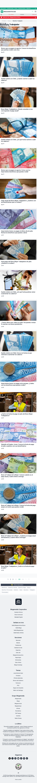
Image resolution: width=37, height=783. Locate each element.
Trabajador (32, 590)
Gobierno (16, 590)
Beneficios (4, 587)
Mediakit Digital (19, 617)
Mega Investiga (18, 665)
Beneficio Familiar (12, 587)
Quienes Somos (18, 612)
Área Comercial (19, 614)
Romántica (18, 711)
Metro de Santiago (18, 690)
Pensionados (5, 592)
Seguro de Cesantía (18, 688)
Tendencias (18, 645)
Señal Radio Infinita (18, 632)
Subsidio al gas (10, 8)
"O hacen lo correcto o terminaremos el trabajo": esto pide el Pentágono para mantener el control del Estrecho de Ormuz (18, 740)
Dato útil (18, 652)
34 (23, 579)
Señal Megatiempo (18, 630)
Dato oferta (18, 662)
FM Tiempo (18, 713)
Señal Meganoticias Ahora (18, 625)
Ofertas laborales (18, 678)
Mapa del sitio (32, 776)
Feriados (18, 675)
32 (16, 579)
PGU (18, 685)
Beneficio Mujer (22, 587)
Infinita (18, 708)
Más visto (34, 14)
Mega (18, 701)
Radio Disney (18, 718)
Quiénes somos (24, 776)
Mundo (18, 642)
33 (19, 579)
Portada (4, 20)
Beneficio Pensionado (7, 590)
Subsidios (26, 590)
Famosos (18, 683)
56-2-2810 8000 (17, 776)
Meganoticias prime (18, 655)
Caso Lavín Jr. (3, 8)
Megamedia (18, 698)
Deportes (18, 650)
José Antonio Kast (18, 673)
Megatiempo (18, 706)
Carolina (18, 715)
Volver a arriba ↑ (18, 779)
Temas (9, 20)
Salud (20, 590)
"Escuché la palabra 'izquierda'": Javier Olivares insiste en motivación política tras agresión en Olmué (18, 727)
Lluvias (15, 8)
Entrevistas (18, 660)
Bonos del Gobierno (18, 680)
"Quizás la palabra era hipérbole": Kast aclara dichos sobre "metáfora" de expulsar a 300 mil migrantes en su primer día (18, 731)
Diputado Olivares (21, 8)
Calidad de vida (18, 647)
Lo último (12, 14)
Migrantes (28, 8)
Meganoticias (18, 703)
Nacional (18, 640)
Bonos (28, 587)
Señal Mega (18, 628)
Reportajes (18, 657)
